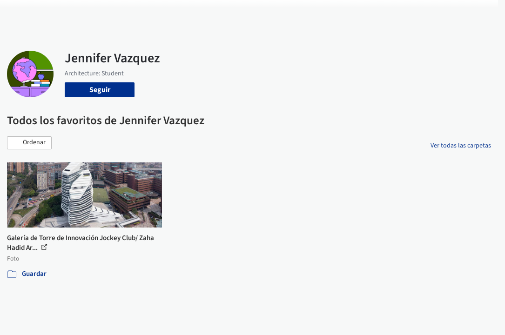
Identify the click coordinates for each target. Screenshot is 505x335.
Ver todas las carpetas (461, 145)
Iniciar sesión (373, 13)
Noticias (296, 13)
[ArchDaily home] (24, 13)
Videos (325, 13)
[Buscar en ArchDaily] (108, 13)
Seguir (99, 90)
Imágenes (203, 13)
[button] (29, 142)
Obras (172, 13)
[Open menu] (481, 13)
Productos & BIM (250, 13)
